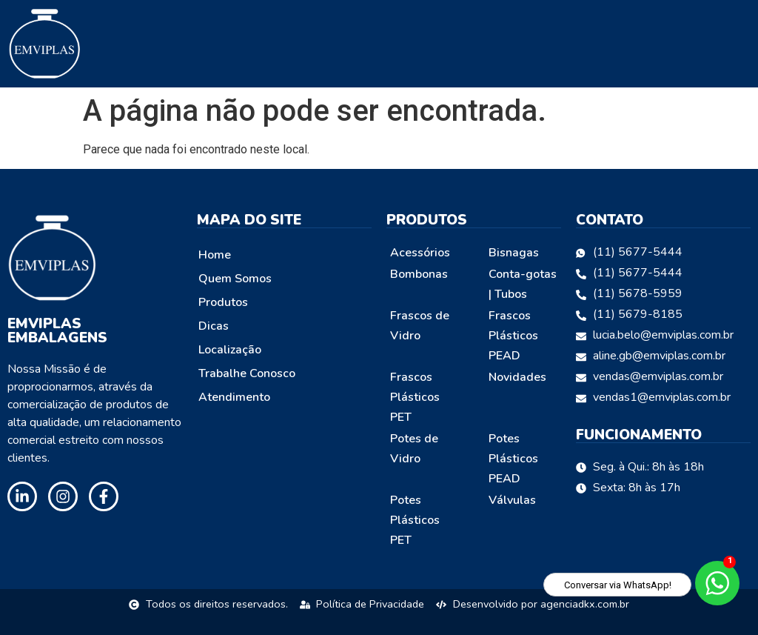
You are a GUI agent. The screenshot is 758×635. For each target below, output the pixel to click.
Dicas (213, 326)
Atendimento (234, 397)
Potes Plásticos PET (415, 520)
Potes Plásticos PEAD (513, 458)
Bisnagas (514, 253)
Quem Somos (235, 278)
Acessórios (420, 253)
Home (214, 255)
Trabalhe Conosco (246, 373)
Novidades (517, 377)
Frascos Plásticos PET (415, 397)
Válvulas (512, 500)
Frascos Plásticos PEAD (513, 335)
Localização (229, 350)
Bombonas (419, 274)
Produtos (223, 302)
